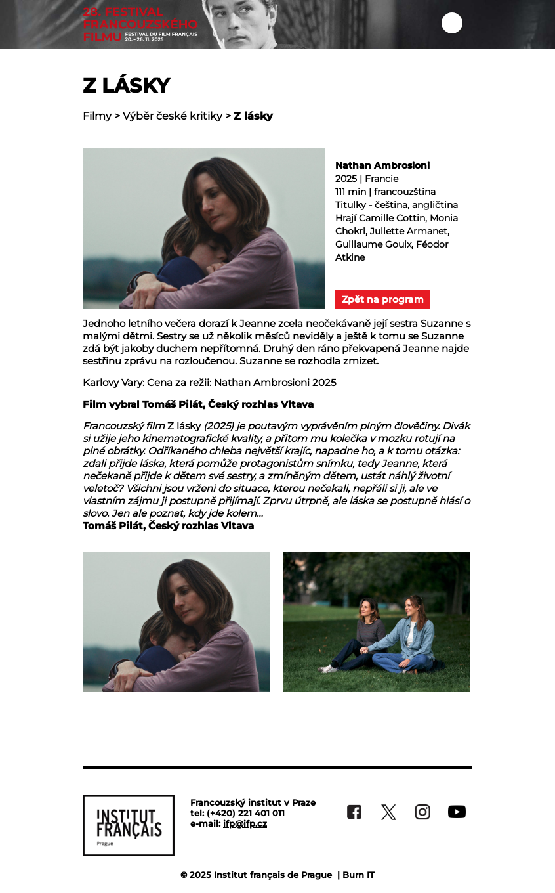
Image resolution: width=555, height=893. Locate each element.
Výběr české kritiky (172, 116)
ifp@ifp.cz (245, 823)
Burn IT (358, 874)
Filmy (97, 116)
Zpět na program (383, 299)
